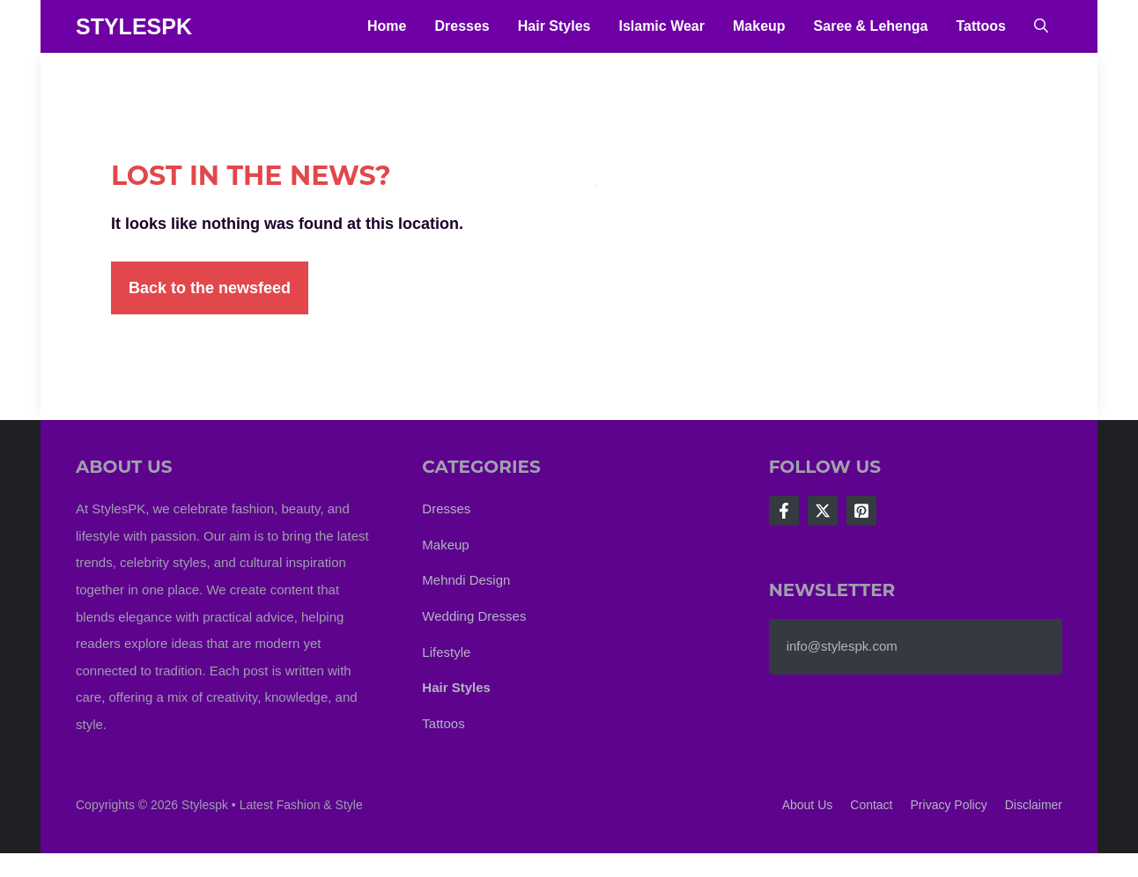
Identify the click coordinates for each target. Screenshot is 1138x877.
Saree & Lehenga (871, 25)
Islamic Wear (661, 25)
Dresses (461, 25)
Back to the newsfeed (210, 288)
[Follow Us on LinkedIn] (861, 511)
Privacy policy (949, 805)
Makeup (759, 25)
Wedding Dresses (474, 615)
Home (386, 25)
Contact (871, 805)
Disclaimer (1033, 805)
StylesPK (134, 26)
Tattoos (981, 25)
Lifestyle (446, 652)
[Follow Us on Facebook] (784, 511)
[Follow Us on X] (823, 511)
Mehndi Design (466, 579)
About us (807, 805)
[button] (1041, 26)
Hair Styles (554, 25)
